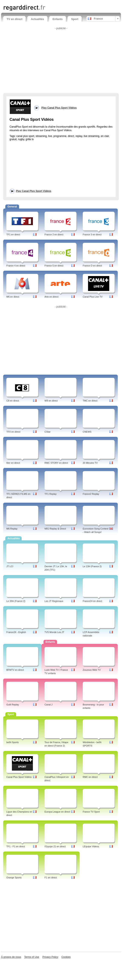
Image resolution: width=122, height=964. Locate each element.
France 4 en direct (15, 265)
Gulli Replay (12, 704)
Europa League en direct (57, 811)
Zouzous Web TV (92, 670)
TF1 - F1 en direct (15, 846)
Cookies (65, 956)
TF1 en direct (13, 234)
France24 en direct (92, 601)
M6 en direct (12, 296)
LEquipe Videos (91, 846)
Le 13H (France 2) (92, 566)
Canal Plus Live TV (92, 296)
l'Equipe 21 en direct (55, 846)
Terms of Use (31, 956)
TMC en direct (90, 400)
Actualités (37, 19)
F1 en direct (51, 877)
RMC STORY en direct (56, 463)
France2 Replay (91, 494)
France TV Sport (91, 811)
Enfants (58, 19)
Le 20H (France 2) (15, 601)
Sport (74, 19)
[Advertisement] (61, 61)
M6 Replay (12, 528)
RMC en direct (90, 777)
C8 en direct (12, 400)
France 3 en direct (92, 234)
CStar (47, 431)
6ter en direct (13, 463)
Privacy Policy (50, 956)
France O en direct (92, 265)
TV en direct (14, 19)
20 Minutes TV (90, 463)
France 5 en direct (54, 265)
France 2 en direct (54, 234)
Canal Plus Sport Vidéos (19, 777)
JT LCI (9, 566)
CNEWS (87, 431)
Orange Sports (14, 877)
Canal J (48, 704)
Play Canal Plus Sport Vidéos (33, 191)
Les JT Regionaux (54, 601)
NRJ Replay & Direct (55, 528)
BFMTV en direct (15, 670)
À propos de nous (11, 956)
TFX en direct (13, 431)
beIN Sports (12, 742)
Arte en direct (51, 296)
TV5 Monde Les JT (54, 632)
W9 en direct (51, 400)
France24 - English (16, 632)
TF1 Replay (51, 494)
